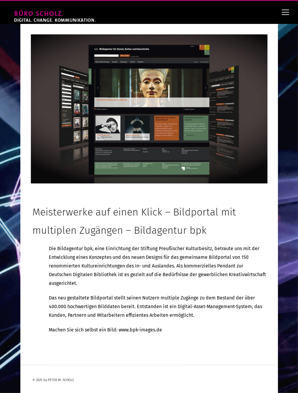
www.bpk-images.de (140, 330)
